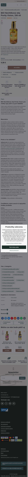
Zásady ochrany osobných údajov (14, 243)
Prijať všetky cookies (14, 247)
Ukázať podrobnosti (14, 250)
